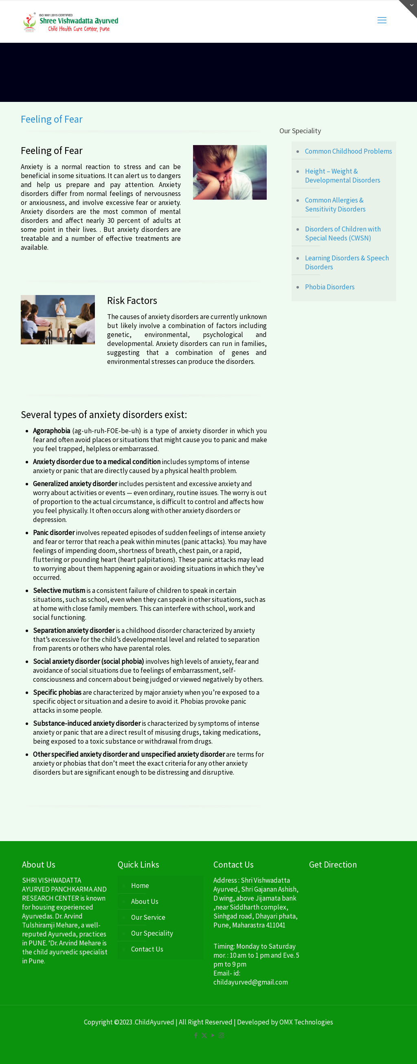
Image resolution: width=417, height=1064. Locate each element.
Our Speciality (152, 933)
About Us (144, 901)
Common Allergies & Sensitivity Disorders (335, 205)
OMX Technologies (306, 1022)
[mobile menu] (382, 20)
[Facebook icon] (196, 1035)
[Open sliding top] (408, 9)
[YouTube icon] (213, 1035)
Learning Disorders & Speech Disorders (347, 262)
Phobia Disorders (330, 286)
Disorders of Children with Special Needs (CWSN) (343, 233)
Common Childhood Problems (348, 151)
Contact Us (147, 949)
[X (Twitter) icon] (204, 1035)
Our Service (148, 917)
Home (140, 885)
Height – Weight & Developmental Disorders (342, 176)
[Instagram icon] (221, 1035)
